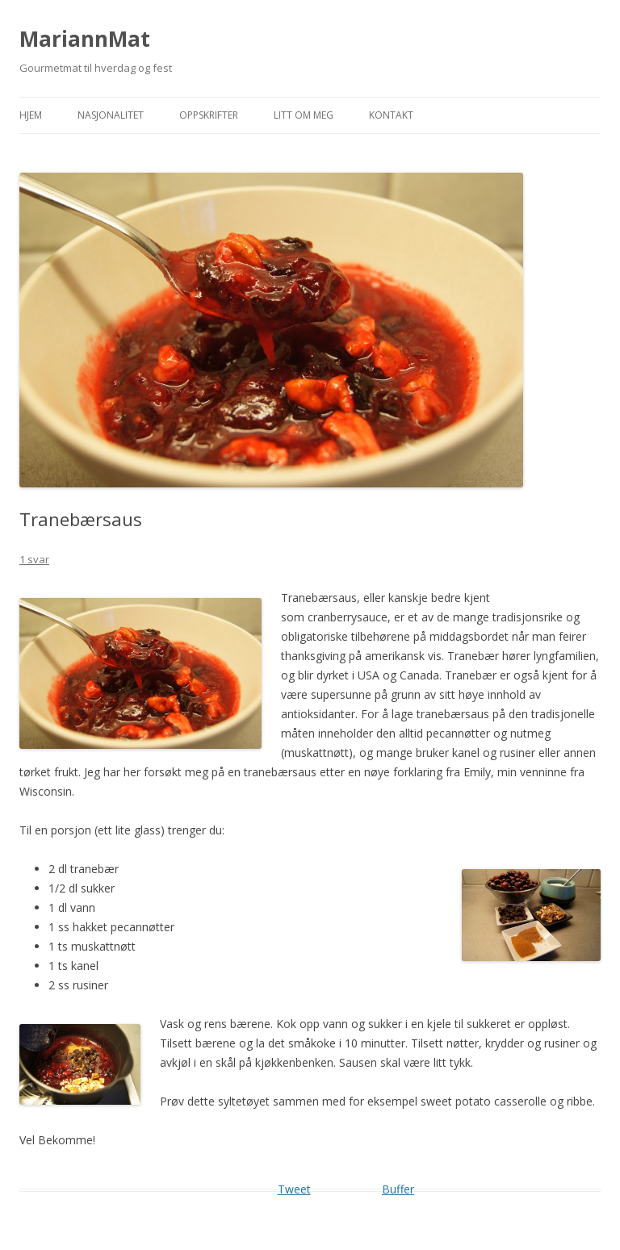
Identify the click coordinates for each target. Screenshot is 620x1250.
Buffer (398, 1189)
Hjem (30, 115)
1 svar (34, 559)
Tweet (294, 1189)
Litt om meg (303, 115)
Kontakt (391, 115)
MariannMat (84, 38)
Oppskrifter (208, 115)
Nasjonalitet (111, 115)
